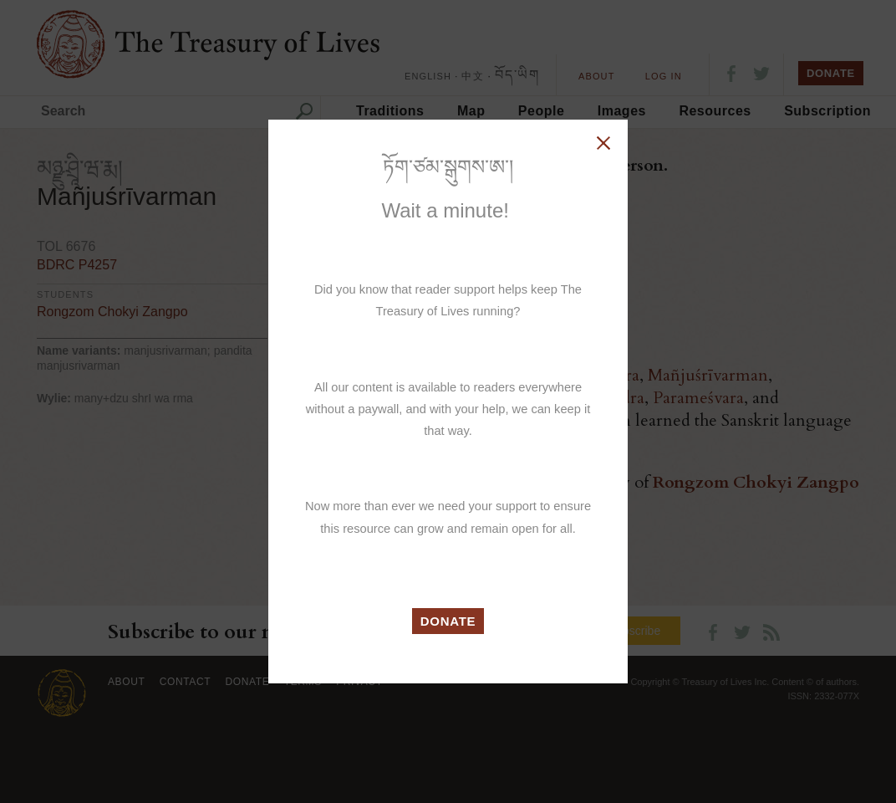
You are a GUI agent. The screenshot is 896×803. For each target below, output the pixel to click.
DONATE (448, 621)
